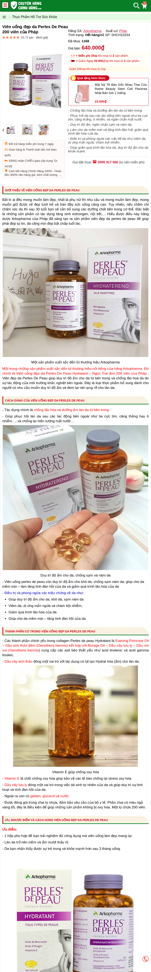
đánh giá (107, 39)
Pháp (123, 46)
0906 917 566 (108, 179)
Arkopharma (92, 46)
